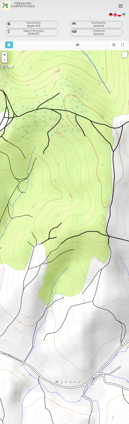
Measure (124, 54)
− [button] (4, 60)
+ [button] (4, 54)
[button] (114, 44)
